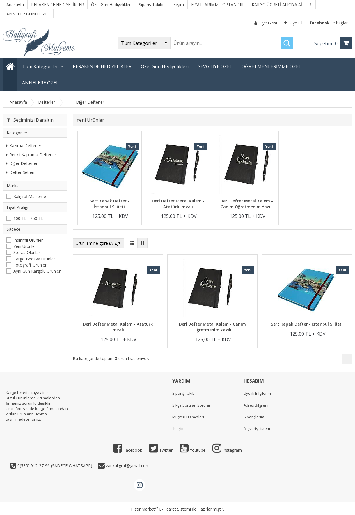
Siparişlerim (254, 416)
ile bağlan (329, 23)
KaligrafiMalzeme (29, 196)
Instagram (227, 450)
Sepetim (327, 43)
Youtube (192, 450)
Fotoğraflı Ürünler (30, 265)
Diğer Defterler (22, 163)
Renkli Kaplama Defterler (31, 154)
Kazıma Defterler (23, 145)
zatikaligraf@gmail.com (127, 465)
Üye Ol (293, 23)
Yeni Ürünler (24, 246)
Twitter (161, 450)
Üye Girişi (265, 23)
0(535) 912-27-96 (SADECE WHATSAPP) (54, 465)
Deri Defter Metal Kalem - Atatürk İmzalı (178, 203)
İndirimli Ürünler (28, 240)
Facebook (127, 450)
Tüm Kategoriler (40, 66)
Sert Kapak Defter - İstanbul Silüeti (109, 203)
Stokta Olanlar (26, 252)
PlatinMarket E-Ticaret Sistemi (161, 509)
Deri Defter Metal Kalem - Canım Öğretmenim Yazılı (246, 203)
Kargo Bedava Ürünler (34, 259)
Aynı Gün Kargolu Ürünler (37, 271)
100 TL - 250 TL (28, 218)
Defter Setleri (20, 172)
